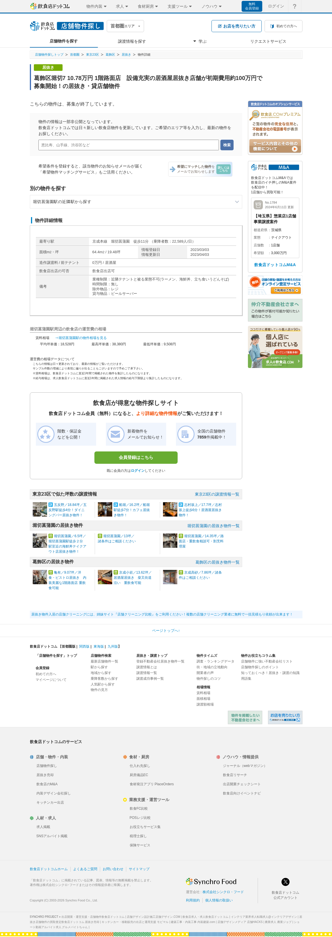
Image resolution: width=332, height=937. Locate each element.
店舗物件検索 (101, 656)
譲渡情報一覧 (146, 673)
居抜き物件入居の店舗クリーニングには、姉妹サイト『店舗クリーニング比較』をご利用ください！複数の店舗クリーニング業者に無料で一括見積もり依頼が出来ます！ (162, 614)
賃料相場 (203, 693)
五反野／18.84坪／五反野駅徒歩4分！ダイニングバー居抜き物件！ (67, 510)
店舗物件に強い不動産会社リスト (267, 661)
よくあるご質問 (85, 869)
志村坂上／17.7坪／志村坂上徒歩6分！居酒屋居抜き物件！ (200, 510)
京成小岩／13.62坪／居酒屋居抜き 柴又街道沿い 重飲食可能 (133, 577)
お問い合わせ (113, 869)
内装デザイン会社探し (53, 793)
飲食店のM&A (47, 784)
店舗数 (259, 245)
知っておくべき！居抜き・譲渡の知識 (270, 673)
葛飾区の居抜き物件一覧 (217, 562)
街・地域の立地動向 (212, 667)
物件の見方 (99, 690)
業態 (257, 237)
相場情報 (203, 687)
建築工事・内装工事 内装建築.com (193, 922)
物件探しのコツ (209, 679)
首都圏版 (68, 646)
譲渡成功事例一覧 (150, 679)
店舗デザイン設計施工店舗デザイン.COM (153, 916)
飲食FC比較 (139, 809)
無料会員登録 (252, 6)
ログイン (138, 471)
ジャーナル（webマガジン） (245, 766)
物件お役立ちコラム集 (258, 656)
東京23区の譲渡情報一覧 (217, 494)
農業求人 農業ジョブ (278, 922)
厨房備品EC (139, 775)
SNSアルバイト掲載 (52, 836)
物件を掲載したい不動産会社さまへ (245, 717)
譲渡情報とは (146, 667)
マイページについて (51, 680)
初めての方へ (46, 674)
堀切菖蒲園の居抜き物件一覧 (213, 526)
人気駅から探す (103, 684)
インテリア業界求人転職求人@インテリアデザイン (264, 916)
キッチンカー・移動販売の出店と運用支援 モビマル (135, 922)
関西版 (84, 646)
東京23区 (92, 54)
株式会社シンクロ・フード (223, 892)
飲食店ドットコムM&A (275, 264)
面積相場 (203, 699)
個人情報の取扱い (219, 900)
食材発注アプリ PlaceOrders (152, 784)
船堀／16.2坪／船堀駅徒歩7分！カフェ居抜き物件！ (132, 510)
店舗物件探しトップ (49, 54)
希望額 (259, 253)
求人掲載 (43, 827)
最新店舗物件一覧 (104, 661)
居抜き (126, 54)
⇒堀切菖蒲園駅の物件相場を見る (81, 338)
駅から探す (99, 667)
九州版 (113, 646)
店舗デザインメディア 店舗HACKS (240, 922)
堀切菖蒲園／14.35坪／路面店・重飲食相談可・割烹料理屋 (201, 541)
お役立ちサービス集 (145, 827)
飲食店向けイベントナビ (242, 793)
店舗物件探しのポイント (260, 667)
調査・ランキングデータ (215, 661)
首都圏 (74, 54)
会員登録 (42, 668)
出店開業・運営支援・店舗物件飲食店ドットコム (93, 916)
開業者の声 (205, 673)
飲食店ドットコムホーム (49, 869)
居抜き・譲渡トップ (151, 656)
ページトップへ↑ (166, 630)
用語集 (246, 679)
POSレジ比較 (140, 818)
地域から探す (101, 673)
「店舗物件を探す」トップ (56, 656)
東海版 (99, 646)
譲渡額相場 (205, 704)
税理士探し (138, 836)
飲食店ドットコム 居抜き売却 (285, 717)
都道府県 (260, 230)
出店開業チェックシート (242, 784)
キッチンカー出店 (50, 802)
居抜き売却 (45, 775)
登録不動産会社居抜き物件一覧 (160, 661)
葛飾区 (110, 54)
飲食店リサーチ (235, 775)
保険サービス (140, 845)
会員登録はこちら (136, 457)
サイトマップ (139, 869)
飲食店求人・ (205, 916)
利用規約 (193, 900)
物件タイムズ (207, 656)
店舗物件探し (46, 766)
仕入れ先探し (140, 766)
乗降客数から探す (104, 679)
